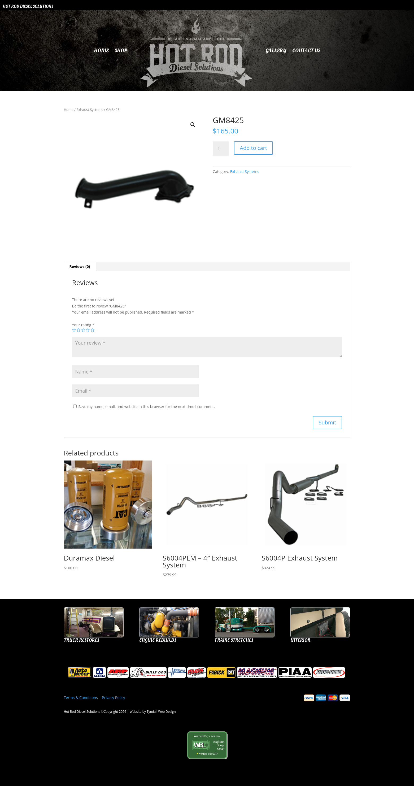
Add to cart (253, 147)
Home (101, 50)
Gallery (275, 50)
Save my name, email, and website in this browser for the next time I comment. (146, 406)
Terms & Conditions (81, 697)
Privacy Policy (113, 697)
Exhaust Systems (89, 109)
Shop (121, 50)
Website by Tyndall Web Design (153, 711)
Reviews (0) (79, 266)
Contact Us (306, 50)
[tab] (80, 266)
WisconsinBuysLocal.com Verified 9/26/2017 (207, 745)
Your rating (83, 324)
